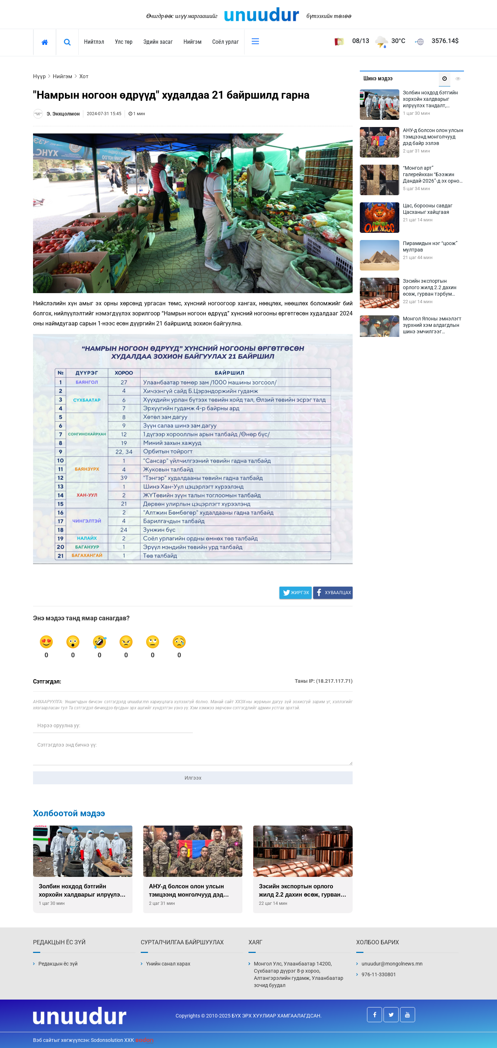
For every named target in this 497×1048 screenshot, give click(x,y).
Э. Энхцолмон (63, 114)
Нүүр (39, 76)
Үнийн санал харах (168, 964)
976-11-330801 (379, 974)
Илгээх (193, 778)
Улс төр (124, 41)
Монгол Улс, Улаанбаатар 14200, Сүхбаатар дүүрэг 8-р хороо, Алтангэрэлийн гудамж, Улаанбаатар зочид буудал (298, 974)
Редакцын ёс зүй (58, 964)
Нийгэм (192, 41)
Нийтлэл (94, 41)
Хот (83, 76)
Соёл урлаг (225, 41)
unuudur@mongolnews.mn (392, 964)
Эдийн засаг (158, 41)
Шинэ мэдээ (378, 78)
